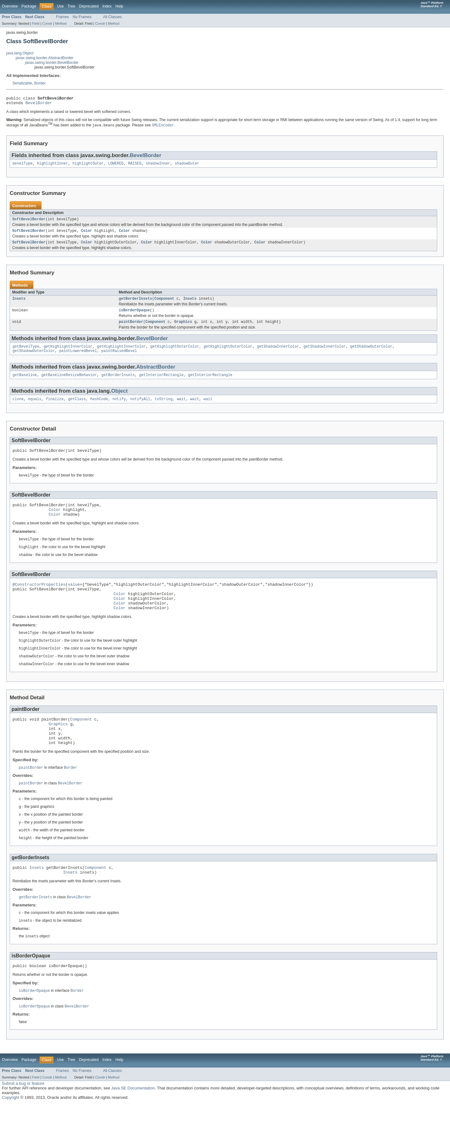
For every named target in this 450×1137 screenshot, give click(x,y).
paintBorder (131, 327)
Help (119, 6)
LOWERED (116, 165)
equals (35, 407)
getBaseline (24, 382)
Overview (10, 6)
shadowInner (158, 165)
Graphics (183, 327)
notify (119, 407)
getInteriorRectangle (161, 382)
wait (181, 407)
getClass (77, 407)
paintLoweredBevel (78, 357)
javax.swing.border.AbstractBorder (44, 58)
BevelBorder (39, 104)
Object (119, 399)
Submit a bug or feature (23, 1116)
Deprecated (89, 6)
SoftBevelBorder (29, 221)
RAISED (135, 165)
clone (18, 407)
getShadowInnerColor (278, 352)
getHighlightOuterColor (174, 352)
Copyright (10, 1131)
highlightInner (52, 165)
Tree (71, 6)
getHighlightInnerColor (68, 352)
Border (40, 83)
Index (107, 6)
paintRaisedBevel (119, 357)
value (74, 598)
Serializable (22, 83)
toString (163, 407)
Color (86, 234)
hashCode (99, 407)
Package (29, 6)
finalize (55, 407)
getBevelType (25, 352)
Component (164, 303)
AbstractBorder (155, 374)
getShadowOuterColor (371, 352)
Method (60, 23)
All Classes (112, 17)
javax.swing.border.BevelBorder (51, 62)
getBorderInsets (135, 303)
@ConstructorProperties (38, 598)
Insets (19, 303)
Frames (62, 17)
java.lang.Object (19, 53)
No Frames (82, 17)
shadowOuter (187, 165)
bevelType (22, 165)
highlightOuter (88, 165)
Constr (47, 23)
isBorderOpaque (134, 315)
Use (60, 6)
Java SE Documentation (133, 1121)
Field (35, 23)
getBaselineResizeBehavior (69, 382)
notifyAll (140, 407)
